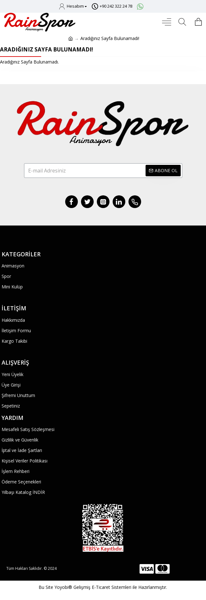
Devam (103, 78)
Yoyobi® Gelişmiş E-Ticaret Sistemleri (92, 587)
